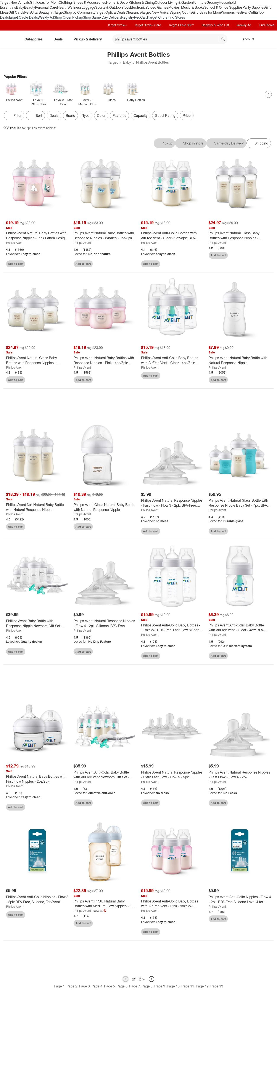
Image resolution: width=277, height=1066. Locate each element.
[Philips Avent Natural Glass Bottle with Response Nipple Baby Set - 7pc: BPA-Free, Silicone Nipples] (240, 504)
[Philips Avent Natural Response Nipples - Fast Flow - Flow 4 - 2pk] (240, 775)
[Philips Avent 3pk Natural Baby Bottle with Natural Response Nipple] (37, 508)
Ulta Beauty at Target (47, 12)
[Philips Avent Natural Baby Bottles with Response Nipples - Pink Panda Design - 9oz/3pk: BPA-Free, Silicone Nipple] (37, 236)
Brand (70, 115)
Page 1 (59, 987)
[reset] (214, 39)
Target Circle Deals (23, 17)
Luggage (88, 7)
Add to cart (15, 263)
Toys (126, 7)
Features (119, 115)
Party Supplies (254, 7)
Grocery (212, 2)
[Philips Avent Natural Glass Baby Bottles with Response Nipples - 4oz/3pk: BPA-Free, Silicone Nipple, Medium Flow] (37, 360)
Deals (121, 12)
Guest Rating (165, 115)
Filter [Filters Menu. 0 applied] (14, 115)
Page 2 (71, 987)
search (223, 39)
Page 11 (187, 987)
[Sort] (35, 115)
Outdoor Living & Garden (174, 2)
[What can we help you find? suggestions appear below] (169, 39)
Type (86, 115)
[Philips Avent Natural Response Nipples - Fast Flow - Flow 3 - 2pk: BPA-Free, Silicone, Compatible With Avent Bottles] (172, 504)
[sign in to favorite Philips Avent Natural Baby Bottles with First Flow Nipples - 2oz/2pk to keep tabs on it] (62, 807)
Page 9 (159, 987)
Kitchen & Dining (142, 2)
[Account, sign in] (246, 39)
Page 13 (216, 987)
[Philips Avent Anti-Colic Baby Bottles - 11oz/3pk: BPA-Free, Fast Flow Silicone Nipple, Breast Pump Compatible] (172, 628)
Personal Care (46, 7)
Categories (35, 39)
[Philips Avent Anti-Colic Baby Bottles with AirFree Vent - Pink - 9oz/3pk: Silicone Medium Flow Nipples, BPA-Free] (172, 904)
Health (62, 7)
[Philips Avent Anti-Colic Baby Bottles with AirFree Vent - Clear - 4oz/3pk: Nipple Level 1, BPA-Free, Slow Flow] (172, 360)
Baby (20, 7)
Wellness (75, 7)
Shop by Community (79, 12)
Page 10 (173, 987)
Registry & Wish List (215, 25)
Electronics (138, 7)
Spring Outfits (181, 12)
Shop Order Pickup (68, 17)
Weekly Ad (46, 17)
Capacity (141, 115)
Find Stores (176, 17)
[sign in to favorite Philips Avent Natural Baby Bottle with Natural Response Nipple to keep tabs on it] (265, 379)
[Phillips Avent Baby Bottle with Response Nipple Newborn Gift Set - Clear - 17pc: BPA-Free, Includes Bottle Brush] (37, 624)
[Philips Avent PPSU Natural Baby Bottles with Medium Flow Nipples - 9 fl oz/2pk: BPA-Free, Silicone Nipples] (105, 904)
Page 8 (147, 987)
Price (187, 115)
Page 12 (202, 987)
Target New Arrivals (15, 2)
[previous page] (125, 979)
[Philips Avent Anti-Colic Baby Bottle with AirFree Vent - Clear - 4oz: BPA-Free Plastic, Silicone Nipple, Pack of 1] (240, 628)
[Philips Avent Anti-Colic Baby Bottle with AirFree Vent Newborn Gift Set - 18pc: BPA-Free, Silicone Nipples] (105, 775)
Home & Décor (117, 2)
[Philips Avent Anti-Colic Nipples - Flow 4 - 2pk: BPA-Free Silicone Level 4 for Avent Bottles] (240, 900)
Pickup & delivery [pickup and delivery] (89, 39)
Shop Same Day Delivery (102, 17)
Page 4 (97, 987)
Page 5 (109, 987)
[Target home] (9, 39)
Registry (127, 17)
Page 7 (134, 987)
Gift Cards (16, 12)
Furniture (199, 2)
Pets (27, 12)
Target (113, 62)
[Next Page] (268, 94)
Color (101, 115)
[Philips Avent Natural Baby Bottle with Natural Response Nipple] (240, 360)
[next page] (151, 979)
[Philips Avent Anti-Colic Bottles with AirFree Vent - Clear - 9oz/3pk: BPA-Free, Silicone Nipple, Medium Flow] (172, 236)
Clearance (133, 12)
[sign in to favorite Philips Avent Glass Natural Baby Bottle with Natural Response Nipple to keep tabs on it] (130, 526)
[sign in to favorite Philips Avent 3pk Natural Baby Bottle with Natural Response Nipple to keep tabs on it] (62, 526)
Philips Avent (14, 242)
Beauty (29, 7)
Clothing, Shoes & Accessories (82, 2)
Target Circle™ (117, 25)
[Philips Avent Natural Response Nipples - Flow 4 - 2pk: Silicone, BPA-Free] (105, 624)
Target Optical (106, 12)
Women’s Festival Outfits (239, 12)
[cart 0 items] (268, 39)
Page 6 (122, 987)
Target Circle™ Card (147, 25)
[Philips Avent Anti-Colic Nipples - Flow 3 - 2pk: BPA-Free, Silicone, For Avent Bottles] (37, 900)
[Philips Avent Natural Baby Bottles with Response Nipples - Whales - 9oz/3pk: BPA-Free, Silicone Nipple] (105, 236)
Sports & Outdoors (109, 7)
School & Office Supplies (223, 7)
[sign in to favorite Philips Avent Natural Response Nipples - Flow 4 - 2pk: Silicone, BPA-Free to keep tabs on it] (130, 651)
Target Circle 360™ (181, 25)
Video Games (157, 7)
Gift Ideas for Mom (44, 2)
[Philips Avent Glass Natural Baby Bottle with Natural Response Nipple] (105, 508)
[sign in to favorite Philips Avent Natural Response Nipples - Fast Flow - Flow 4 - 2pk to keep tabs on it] (265, 802)
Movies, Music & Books (186, 7)
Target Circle (157, 17)
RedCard (141, 17)
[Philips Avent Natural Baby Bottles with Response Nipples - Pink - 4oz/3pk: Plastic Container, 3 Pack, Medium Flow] (105, 360)
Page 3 (84, 987)
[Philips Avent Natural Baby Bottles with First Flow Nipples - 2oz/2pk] (37, 780)
